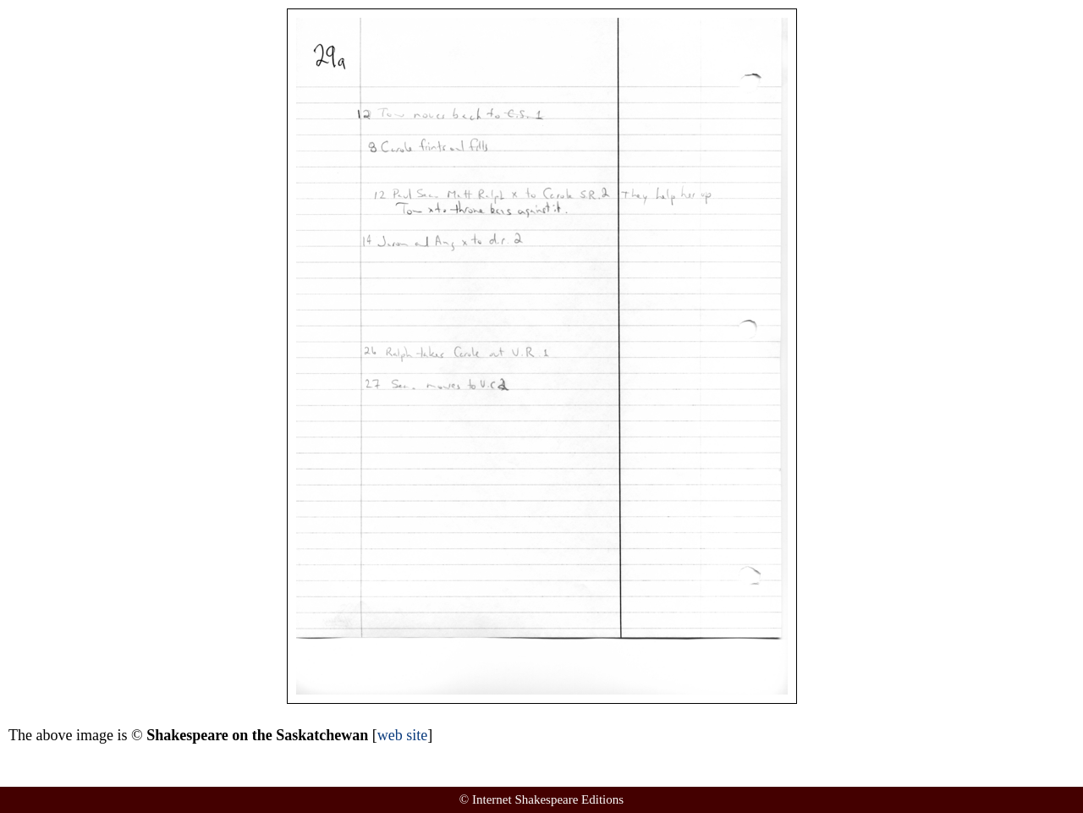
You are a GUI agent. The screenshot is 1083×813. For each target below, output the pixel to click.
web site (402, 735)
